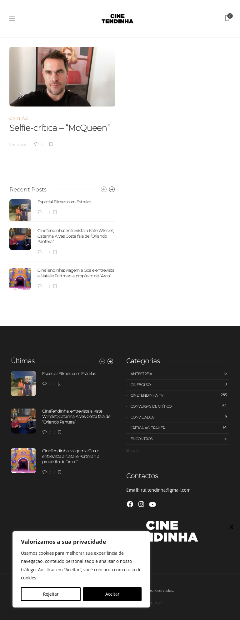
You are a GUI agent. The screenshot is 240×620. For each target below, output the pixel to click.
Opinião (19, 118)
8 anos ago (18, 144)
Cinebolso (180, 384)
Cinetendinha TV (180, 395)
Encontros (180, 438)
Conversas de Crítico (180, 406)
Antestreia (180, 373)
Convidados (180, 416)
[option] (62, 244)
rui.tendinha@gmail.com (166, 490)
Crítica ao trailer (180, 427)
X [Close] (231, 526)
